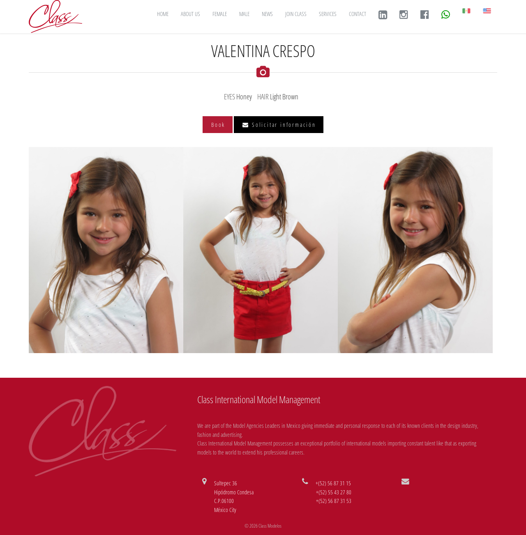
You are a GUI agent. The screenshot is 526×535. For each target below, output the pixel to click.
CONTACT (357, 14)
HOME (162, 14)
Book (218, 125)
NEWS (267, 14)
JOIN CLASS (296, 14)
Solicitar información (279, 125)
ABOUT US (190, 14)
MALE (244, 14)
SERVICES (328, 14)
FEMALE (219, 14)
